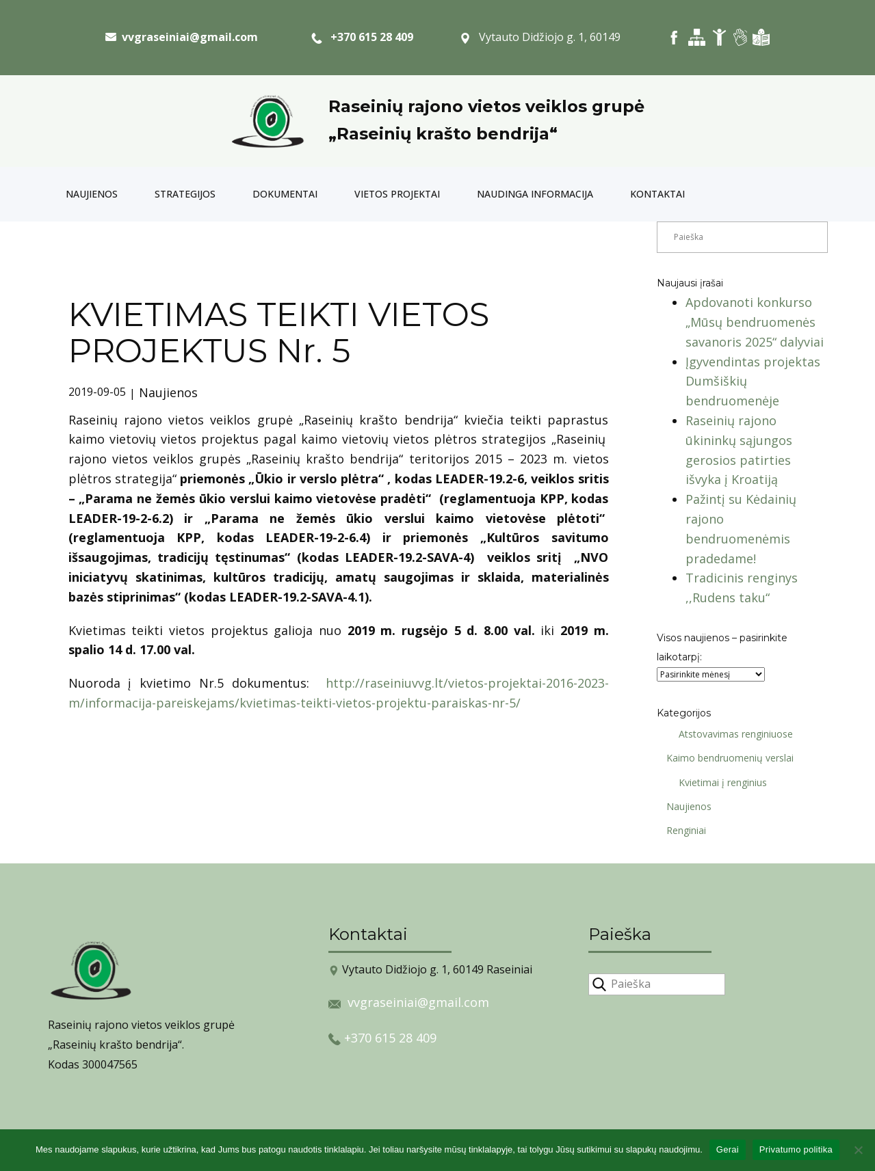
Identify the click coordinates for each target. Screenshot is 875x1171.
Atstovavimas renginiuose (731, 733)
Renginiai (681, 830)
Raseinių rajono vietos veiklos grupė (486, 106)
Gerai (727, 1149)
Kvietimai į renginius (718, 782)
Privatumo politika (796, 1149)
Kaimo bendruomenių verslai (725, 757)
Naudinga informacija (535, 193)
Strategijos (185, 193)
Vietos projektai (397, 193)
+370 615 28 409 (362, 37)
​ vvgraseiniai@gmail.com (181, 36)
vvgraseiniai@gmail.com (418, 1002)
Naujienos (92, 193)
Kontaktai (657, 193)
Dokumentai (284, 193)
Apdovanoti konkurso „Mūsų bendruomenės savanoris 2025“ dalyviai (754, 322)
